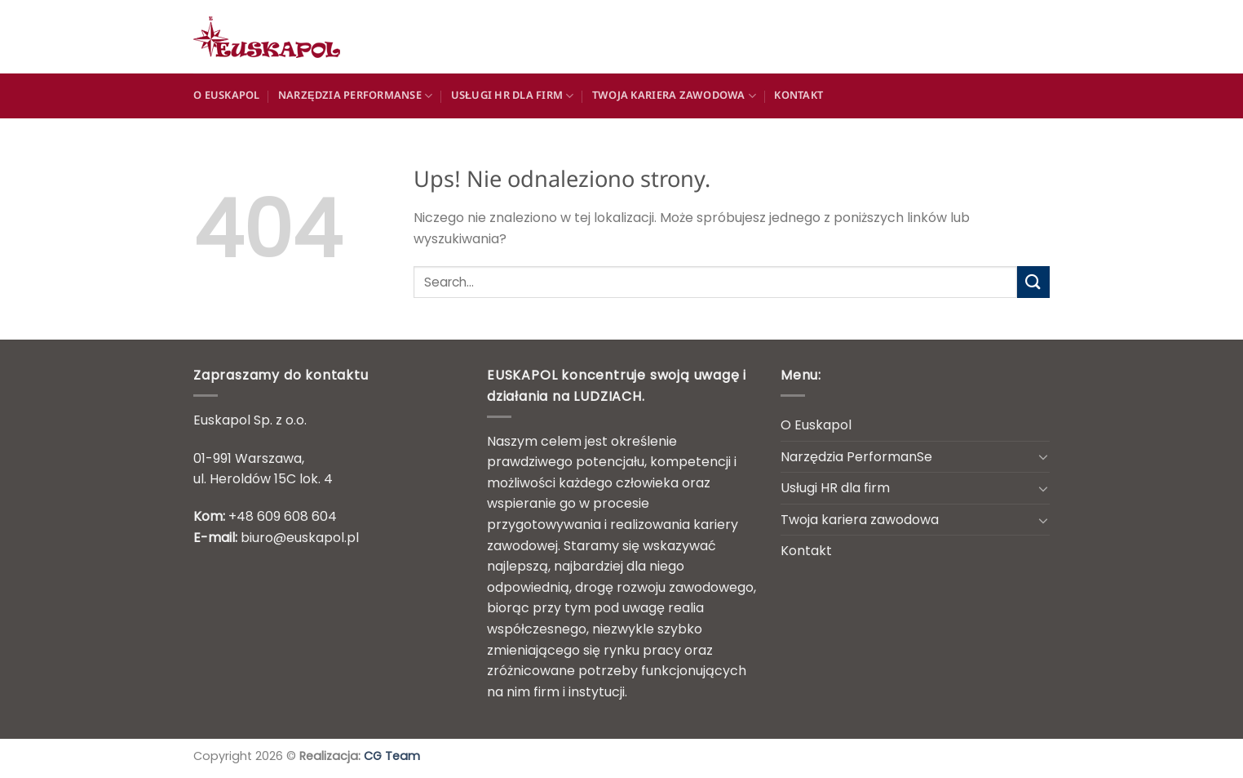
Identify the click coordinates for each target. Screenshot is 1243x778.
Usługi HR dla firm (512, 96)
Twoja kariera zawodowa (674, 96)
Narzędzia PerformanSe (355, 96)
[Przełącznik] (1043, 456)
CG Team (392, 756)
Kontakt (798, 96)
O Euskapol (226, 96)
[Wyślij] (1033, 282)
